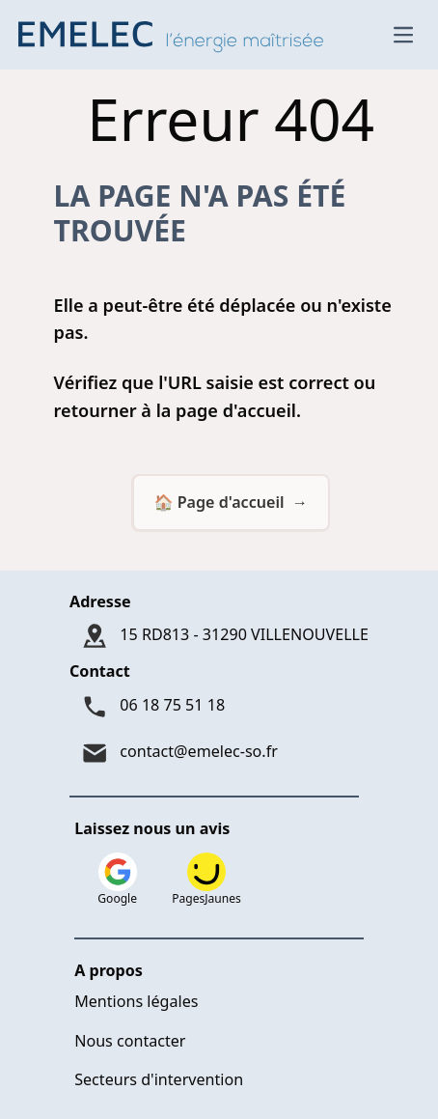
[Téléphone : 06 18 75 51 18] (219, 707)
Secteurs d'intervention (158, 1079)
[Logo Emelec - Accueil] (175, 34)
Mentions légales (136, 1001)
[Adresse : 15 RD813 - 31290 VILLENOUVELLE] (219, 636)
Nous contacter (129, 1040)
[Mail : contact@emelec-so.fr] (219, 753)
